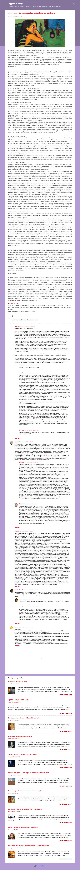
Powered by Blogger (40, 866)
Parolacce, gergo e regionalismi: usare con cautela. (25, 809)
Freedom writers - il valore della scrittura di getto (24, 718)
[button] (71, 13)
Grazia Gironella (19, 590)
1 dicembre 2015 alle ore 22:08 (35, 599)
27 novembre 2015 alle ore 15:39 (27, 326)
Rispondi (17, 438)
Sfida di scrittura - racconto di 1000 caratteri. (23, 754)
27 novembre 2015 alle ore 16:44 (32, 373)
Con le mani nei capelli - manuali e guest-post (23, 827)
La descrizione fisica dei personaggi (20, 736)
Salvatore (17, 326)
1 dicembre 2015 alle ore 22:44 (31, 607)
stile (36, 319)
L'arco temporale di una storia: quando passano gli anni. (26, 791)
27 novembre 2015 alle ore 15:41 (32, 365)
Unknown (17, 627)
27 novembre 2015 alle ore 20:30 (25, 441)
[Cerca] (74, 4)
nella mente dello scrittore (26, 319)
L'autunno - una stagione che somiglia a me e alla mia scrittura (28, 845)
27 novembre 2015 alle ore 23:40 (27, 531)
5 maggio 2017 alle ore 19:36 (26, 627)
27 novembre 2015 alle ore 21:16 (32, 462)
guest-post (15, 319)
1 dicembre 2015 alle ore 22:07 (31, 590)
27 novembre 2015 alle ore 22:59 (30, 504)
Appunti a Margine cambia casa (18, 700)
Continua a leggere (65, 695)
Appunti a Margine (16, 4)
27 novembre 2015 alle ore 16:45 (32, 430)
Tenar (16, 442)
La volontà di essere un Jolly (17, 681)
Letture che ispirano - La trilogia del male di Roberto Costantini (28, 772)
